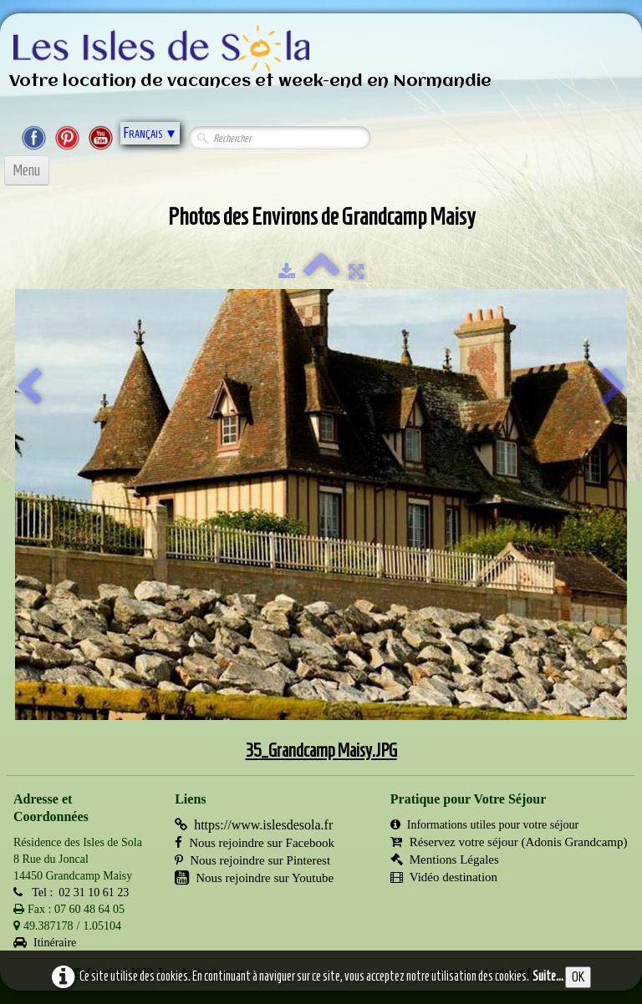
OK (578, 977)
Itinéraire (44, 942)
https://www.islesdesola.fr (254, 825)
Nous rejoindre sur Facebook (254, 842)
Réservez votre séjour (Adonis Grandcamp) (509, 842)
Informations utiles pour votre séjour (484, 825)
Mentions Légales (444, 859)
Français (150, 132)
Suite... (547, 976)
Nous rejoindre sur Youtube (254, 878)
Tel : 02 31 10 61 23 (71, 892)
